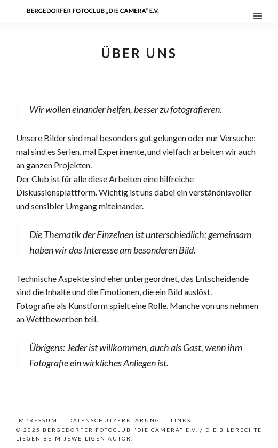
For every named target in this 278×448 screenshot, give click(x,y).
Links (181, 420)
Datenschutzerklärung (114, 420)
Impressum (37, 420)
